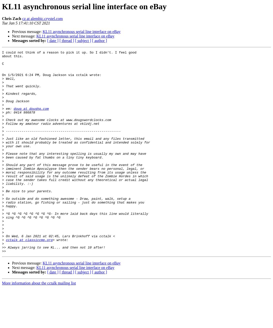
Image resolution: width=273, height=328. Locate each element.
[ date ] (52, 40)
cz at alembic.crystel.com (42, 18)
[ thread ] (66, 40)
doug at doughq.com (31, 120)
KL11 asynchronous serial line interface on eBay (82, 32)
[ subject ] (83, 40)
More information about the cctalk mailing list (39, 324)
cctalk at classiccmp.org (29, 278)
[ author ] (99, 40)
